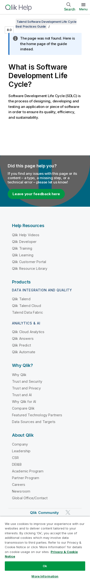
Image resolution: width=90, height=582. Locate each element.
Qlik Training (22, 248)
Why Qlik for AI (24, 402)
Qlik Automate (23, 352)
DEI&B (17, 464)
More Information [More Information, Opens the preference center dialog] (44, 576)
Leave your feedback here (36, 194)
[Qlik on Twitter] (68, 512)
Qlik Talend (21, 299)
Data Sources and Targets (33, 422)
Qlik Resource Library (29, 268)
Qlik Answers (23, 338)
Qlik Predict (21, 345)
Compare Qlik (23, 408)
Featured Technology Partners (37, 415)
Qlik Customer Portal (29, 262)
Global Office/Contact (30, 498)
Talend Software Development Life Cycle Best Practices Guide (46, 24)
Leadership (21, 451)
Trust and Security (27, 381)
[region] (45, 549)
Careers (18, 484)
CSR (15, 458)
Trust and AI (22, 395)
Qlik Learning (22, 255)
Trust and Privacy (26, 388)
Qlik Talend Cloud (26, 306)
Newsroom (21, 491)
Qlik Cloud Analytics (28, 332)
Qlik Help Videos (26, 235)
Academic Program (28, 471)
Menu (83, 9)
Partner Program (25, 478)
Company (20, 444)
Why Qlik (19, 375)
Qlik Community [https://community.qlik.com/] (44, 512)
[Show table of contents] (9, 21)
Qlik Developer (24, 242)
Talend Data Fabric (27, 312)
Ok (45, 566)
